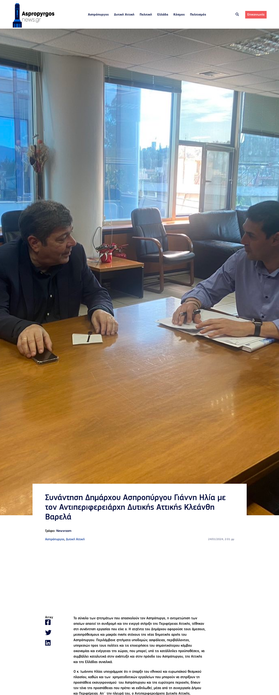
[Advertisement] (139, 578)
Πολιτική (146, 14)
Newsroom (63, 531)
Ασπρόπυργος (98, 14)
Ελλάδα (162, 14)
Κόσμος (179, 14)
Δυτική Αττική (124, 14)
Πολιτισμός (198, 14)
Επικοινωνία (256, 14)
